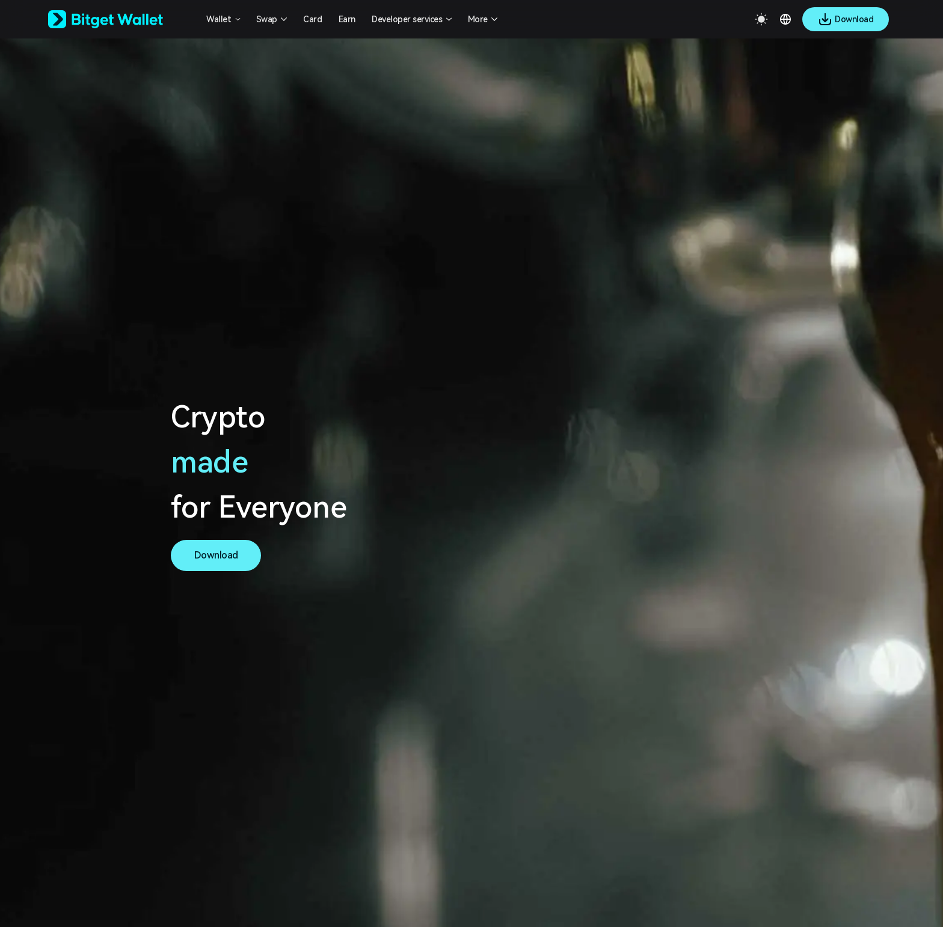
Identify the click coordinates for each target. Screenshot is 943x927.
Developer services (407, 19)
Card (312, 19)
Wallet (218, 19)
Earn (347, 19)
